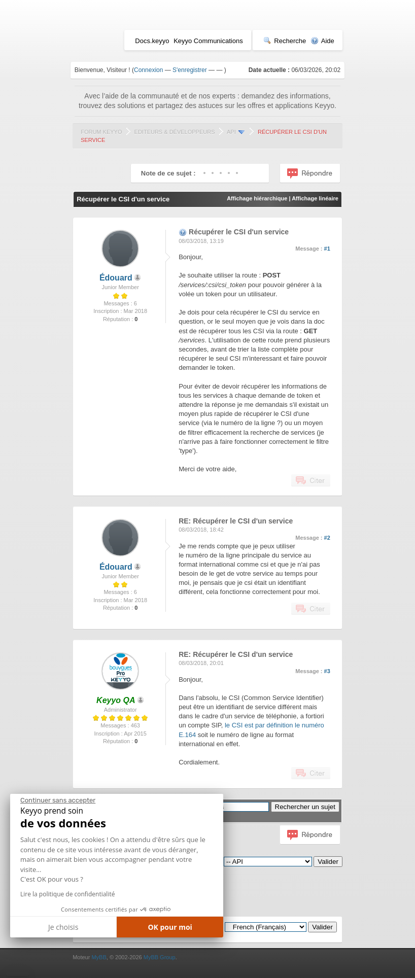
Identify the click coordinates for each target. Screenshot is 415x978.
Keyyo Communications (208, 41)
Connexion (148, 70)
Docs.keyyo (152, 41)
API (231, 132)
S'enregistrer (189, 70)
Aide (322, 41)
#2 (327, 538)
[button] (17, 974)
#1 (327, 249)
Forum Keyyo (101, 132)
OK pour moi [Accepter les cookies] (170, 927)
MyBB (98, 957)
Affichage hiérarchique (257, 198)
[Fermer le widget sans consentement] (57, 800)
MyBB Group (160, 957)
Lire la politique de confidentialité (67, 894)
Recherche (284, 41)
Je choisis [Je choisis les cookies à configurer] (63, 927)
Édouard (115, 277)
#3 (327, 671)
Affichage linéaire (315, 198)
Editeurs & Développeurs (174, 132)
